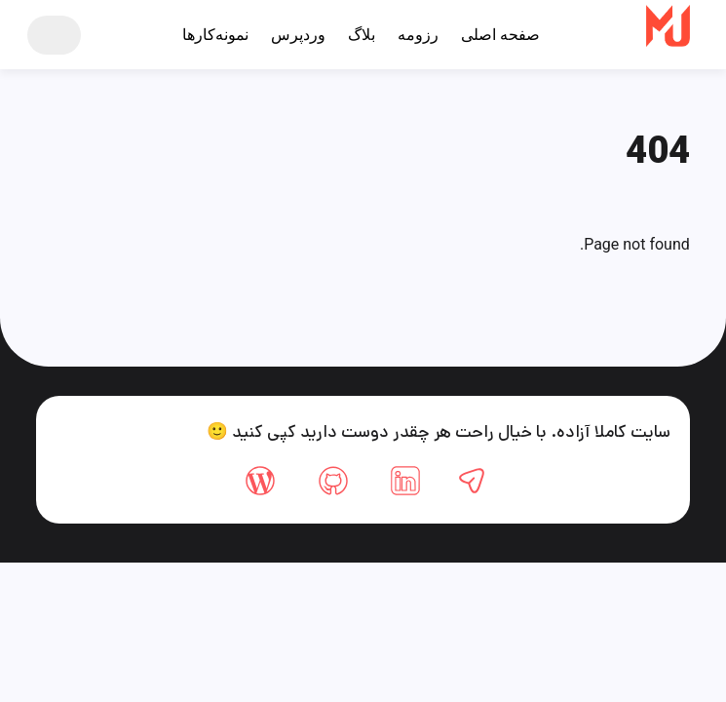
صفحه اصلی (500, 34)
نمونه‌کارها (215, 34)
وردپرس (298, 34)
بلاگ (361, 34)
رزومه (418, 34)
